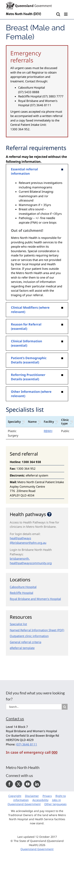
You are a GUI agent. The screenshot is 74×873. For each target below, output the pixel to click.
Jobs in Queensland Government (34, 802)
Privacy (47, 796)
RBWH (48, 431)
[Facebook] (9, 784)
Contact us (15, 718)
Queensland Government (37, 849)
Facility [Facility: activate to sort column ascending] (49, 421)
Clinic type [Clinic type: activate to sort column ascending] (65, 421)
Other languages (55, 804)
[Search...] (34, 707)
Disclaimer (32, 796)
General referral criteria (25, 642)
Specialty (14, 421)
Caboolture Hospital (23, 587)
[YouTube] (27, 784)
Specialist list (18, 624)
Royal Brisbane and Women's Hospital (35, 599)
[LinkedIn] (36, 784)
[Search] (65, 707)
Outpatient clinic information (29, 636)
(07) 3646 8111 (26, 744)
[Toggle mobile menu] (66, 14)
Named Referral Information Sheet (33, 630)
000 (54, 752)
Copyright (14, 796)
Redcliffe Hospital (21, 593)
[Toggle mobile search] (58, 14)
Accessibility (40, 800)
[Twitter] (18, 784)
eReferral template (22, 648)
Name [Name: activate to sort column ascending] (32, 421)
